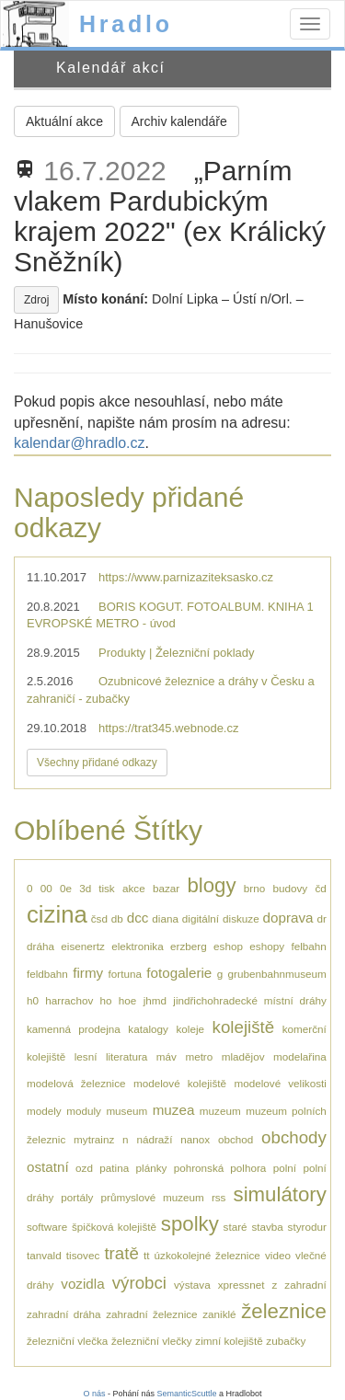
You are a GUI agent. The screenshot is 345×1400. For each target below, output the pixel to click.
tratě (121, 1253)
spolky (190, 1223)
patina (114, 1168)
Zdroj (36, 299)
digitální (200, 918)
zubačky (285, 1341)
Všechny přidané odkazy (97, 762)
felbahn (308, 946)
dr (321, 918)
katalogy (148, 1029)
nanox (195, 1139)
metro (199, 1056)
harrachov (69, 1000)
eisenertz (82, 946)
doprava (288, 917)
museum (126, 1111)
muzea (174, 1110)
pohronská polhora (220, 1168)
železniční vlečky (151, 1341)
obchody (294, 1137)
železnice (284, 1311)
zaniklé (219, 1314)
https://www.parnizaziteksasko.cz (185, 577)
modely (44, 1111)
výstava (192, 1285)
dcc (138, 917)
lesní (86, 1056)
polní (284, 1168)
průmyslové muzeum (152, 1197)
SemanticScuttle (187, 1393)
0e (66, 888)
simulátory (280, 1194)
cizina (57, 914)
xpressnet (241, 1285)
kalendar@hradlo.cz (79, 443)
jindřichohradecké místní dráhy (250, 1000)
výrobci (139, 1282)
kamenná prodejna (74, 1029)
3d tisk (96, 888)
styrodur (307, 1227)
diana (165, 918)
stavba (266, 1227)
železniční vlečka (67, 1341)
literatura (126, 1056)
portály (77, 1197)
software (47, 1227)
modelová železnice (76, 1083)
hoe (128, 1000)
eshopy (266, 946)
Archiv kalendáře (179, 121)
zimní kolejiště (228, 1341)
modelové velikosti (280, 1083)
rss (219, 1197)
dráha (40, 946)
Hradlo (126, 24)
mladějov (243, 1056)
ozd (84, 1168)
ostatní (48, 1167)
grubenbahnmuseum (277, 974)
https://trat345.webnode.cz (168, 728)
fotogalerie (179, 973)
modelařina (300, 1056)
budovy (289, 888)
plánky (151, 1168)
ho (106, 1000)
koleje (190, 1029)
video (278, 1255)
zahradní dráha (64, 1314)
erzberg (188, 946)
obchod (235, 1139)
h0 (33, 1000)
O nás (94, 1393)
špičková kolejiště (114, 1227)
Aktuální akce (64, 121)
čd (320, 888)
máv (166, 1056)
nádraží (154, 1139)
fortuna (125, 974)
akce (133, 888)
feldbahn (47, 974)
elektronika (137, 946)
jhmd (155, 1000)
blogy (211, 885)
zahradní (305, 1285)
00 (46, 888)
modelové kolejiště (179, 1083)
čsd (99, 918)
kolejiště (244, 1027)
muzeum (220, 1111)
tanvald (44, 1255)
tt (147, 1255)
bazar (166, 888)
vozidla (82, 1283)
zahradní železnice (151, 1314)
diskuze (241, 918)
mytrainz (94, 1139)
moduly (83, 1111)
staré (235, 1227)
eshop (228, 946)
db (117, 918)
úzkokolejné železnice (207, 1255)
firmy (88, 973)
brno (254, 888)
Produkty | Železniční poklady (176, 653)
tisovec (82, 1255)
